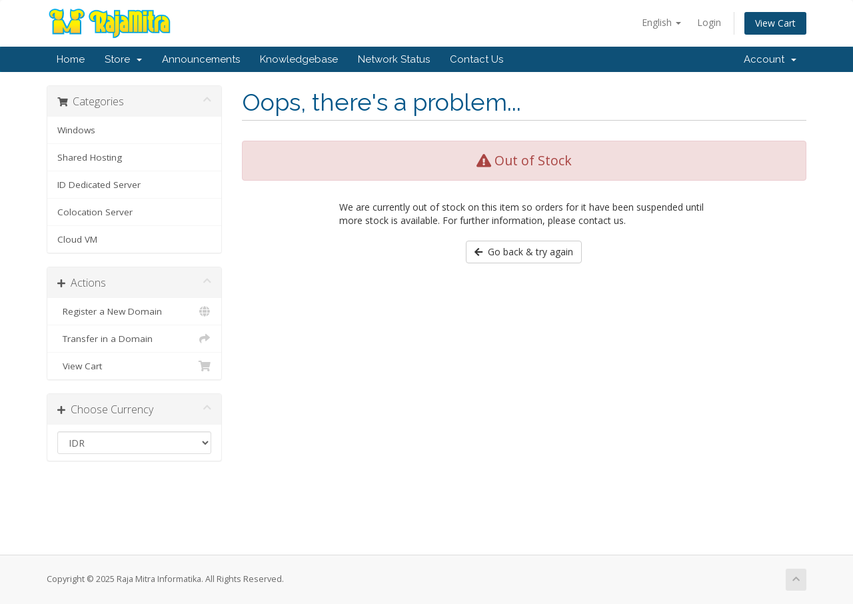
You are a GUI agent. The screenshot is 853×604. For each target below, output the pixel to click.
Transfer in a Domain (134, 339)
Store (123, 59)
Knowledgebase (299, 59)
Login (709, 22)
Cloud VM (77, 239)
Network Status (394, 59)
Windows (76, 130)
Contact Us (476, 59)
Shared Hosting (89, 157)
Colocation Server (95, 212)
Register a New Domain (134, 311)
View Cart (775, 23)
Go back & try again (523, 251)
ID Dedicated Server (99, 185)
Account (770, 59)
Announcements (201, 59)
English (661, 22)
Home (71, 59)
